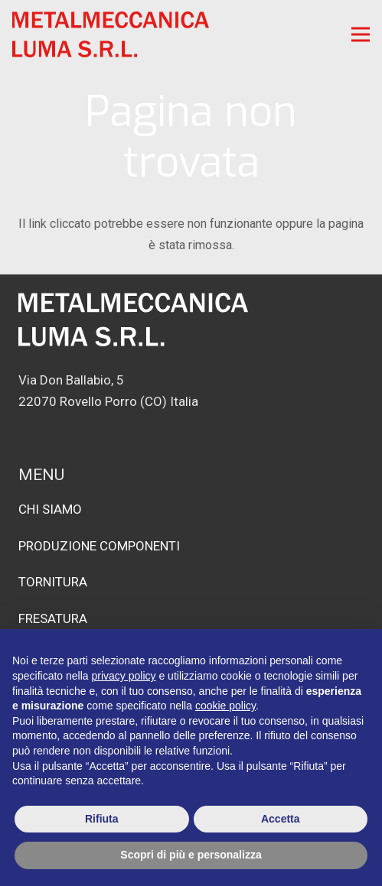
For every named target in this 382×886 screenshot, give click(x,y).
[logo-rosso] (111, 34)
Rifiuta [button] (102, 819)
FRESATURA (52, 618)
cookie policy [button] (225, 705)
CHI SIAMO (50, 509)
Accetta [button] (280, 819)
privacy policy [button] (124, 676)
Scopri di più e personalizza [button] (190, 855)
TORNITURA (52, 581)
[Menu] (360, 34)
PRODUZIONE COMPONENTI (99, 545)
